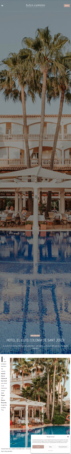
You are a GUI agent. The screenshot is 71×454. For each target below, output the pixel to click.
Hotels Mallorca (35, 335)
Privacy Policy (50, 450)
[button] (68, 436)
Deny (50, 446)
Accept (38, 446)
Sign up (67, 5)
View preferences (63, 446)
